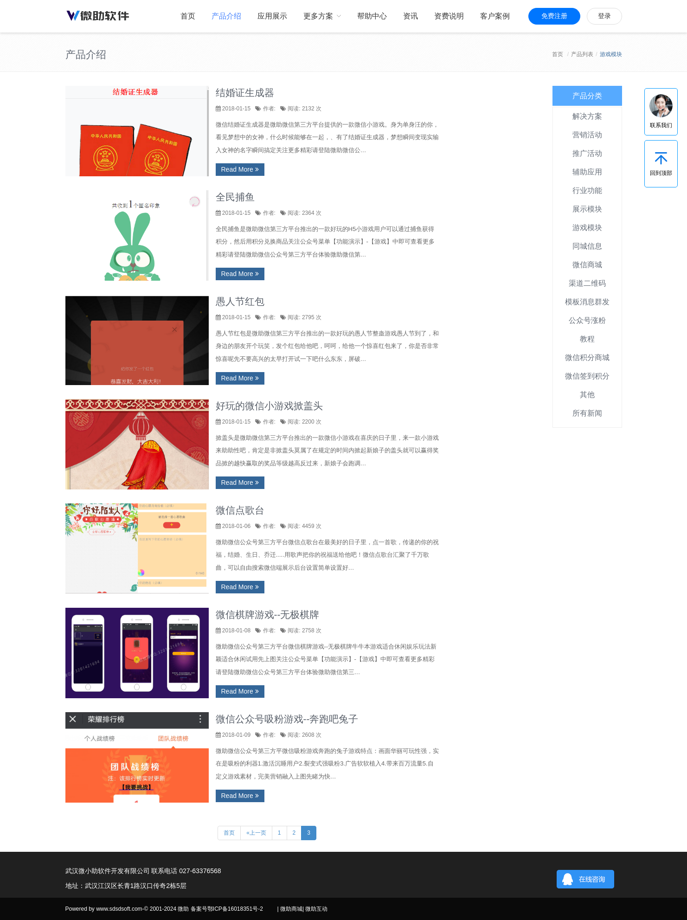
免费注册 (554, 16)
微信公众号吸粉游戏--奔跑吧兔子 (287, 719)
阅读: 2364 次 (303, 213)
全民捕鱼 (235, 197)
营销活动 (587, 135)
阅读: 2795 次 (303, 317)
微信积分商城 (587, 357)
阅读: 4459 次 (303, 526)
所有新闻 (587, 413)
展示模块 (587, 209)
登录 (604, 16)
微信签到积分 (587, 376)
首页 (557, 54)
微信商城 (587, 265)
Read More (240, 169)
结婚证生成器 (245, 92)
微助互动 (316, 909)
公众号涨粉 (587, 320)
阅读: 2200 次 (303, 421)
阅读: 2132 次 (303, 108)
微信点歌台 (240, 510)
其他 (587, 395)
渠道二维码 (587, 283)
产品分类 (587, 96)
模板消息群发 (587, 302)
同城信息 (587, 246)
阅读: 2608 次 (303, 735)
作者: (268, 108)
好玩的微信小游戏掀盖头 (269, 405)
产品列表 (582, 54)
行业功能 (587, 190)
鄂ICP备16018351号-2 (235, 909)
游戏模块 (587, 228)
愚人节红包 (240, 301)
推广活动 (587, 153)
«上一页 (256, 833)
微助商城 (291, 909)
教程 (587, 339)
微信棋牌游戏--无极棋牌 (268, 614)
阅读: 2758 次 (303, 630)
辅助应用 (587, 172)
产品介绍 (85, 54)
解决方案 (587, 116)
